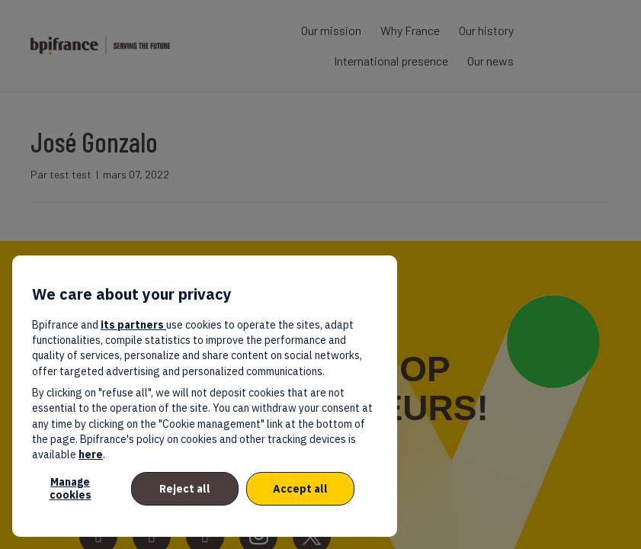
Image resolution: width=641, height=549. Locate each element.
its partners (133, 325)
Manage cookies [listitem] (70, 488)
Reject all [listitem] (184, 489)
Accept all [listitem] (300, 489)
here (91, 454)
